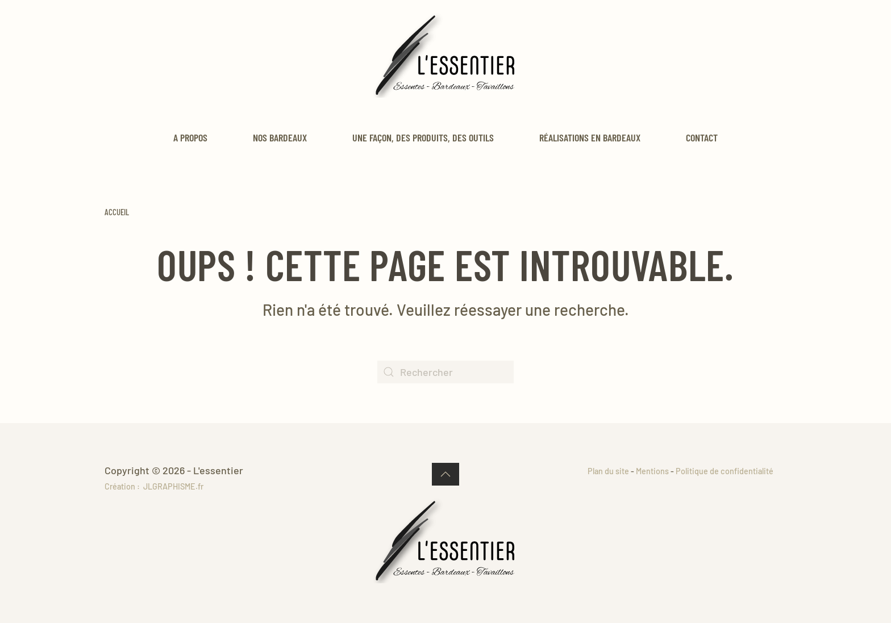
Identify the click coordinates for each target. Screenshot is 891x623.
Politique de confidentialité (724, 471)
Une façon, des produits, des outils (423, 137)
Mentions (652, 471)
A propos (190, 137)
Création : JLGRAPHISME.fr (154, 486)
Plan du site (608, 471)
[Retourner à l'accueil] (445, 54)
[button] (445, 474)
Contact (702, 137)
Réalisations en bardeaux (589, 137)
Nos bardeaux (280, 137)
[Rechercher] (445, 372)
